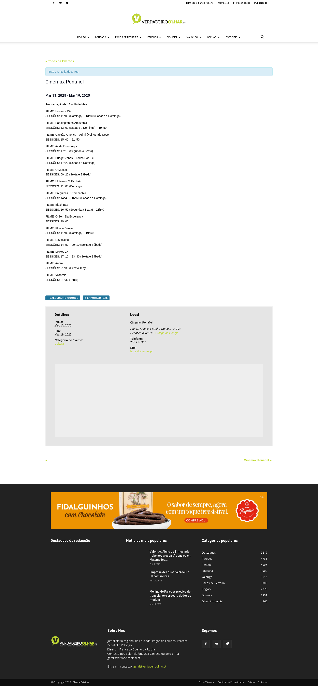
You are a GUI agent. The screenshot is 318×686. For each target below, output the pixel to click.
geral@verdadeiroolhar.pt (149, 666)
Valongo (194, 37)
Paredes (154, 37)
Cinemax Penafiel (258, 460)
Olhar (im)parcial (212, 601)
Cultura (59, 343)
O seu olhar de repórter (200, 3)
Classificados (241, 3)
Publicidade (260, 3)
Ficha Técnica (206, 682)
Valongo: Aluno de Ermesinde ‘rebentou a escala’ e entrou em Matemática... (170, 555)
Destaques (209, 552)
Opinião (213, 37)
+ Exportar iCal (96, 298)
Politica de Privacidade (231, 682)
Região (83, 37)
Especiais (233, 37)
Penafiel (174, 37)
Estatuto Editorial (257, 682)
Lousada (102, 37)
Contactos (223, 3)
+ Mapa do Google (166, 333)
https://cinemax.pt (141, 351)
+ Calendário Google (62, 298)
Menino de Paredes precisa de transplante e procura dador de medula (170, 595)
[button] (262, 37)
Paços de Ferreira (128, 37)
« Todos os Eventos (59, 61)
